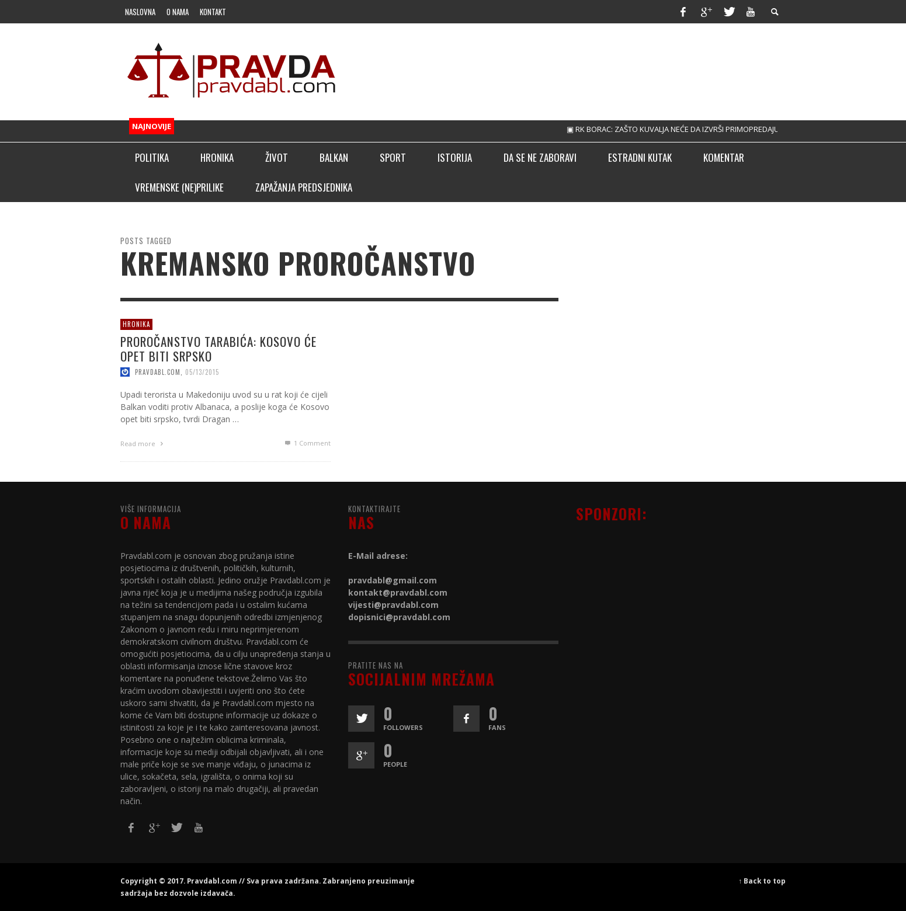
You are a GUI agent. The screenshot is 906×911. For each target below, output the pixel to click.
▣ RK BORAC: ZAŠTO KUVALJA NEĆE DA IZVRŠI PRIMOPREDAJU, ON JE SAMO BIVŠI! (711, 129)
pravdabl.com (157, 372)
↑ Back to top (762, 880)
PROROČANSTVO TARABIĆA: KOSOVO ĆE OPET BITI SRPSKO (218, 348)
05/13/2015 (202, 372)
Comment (306, 443)
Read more (143, 443)
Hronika (136, 324)
